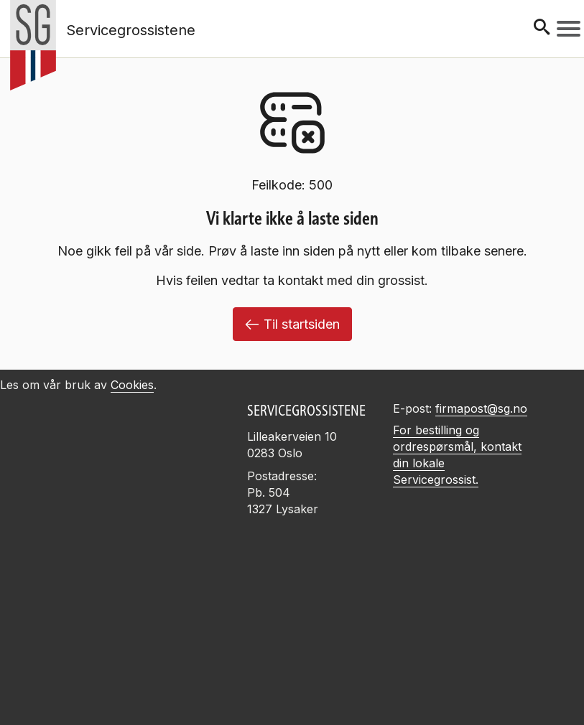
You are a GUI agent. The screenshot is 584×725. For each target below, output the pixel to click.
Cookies (132, 385)
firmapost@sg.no (481, 408)
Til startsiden (292, 324)
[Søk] (542, 28)
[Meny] (568, 29)
